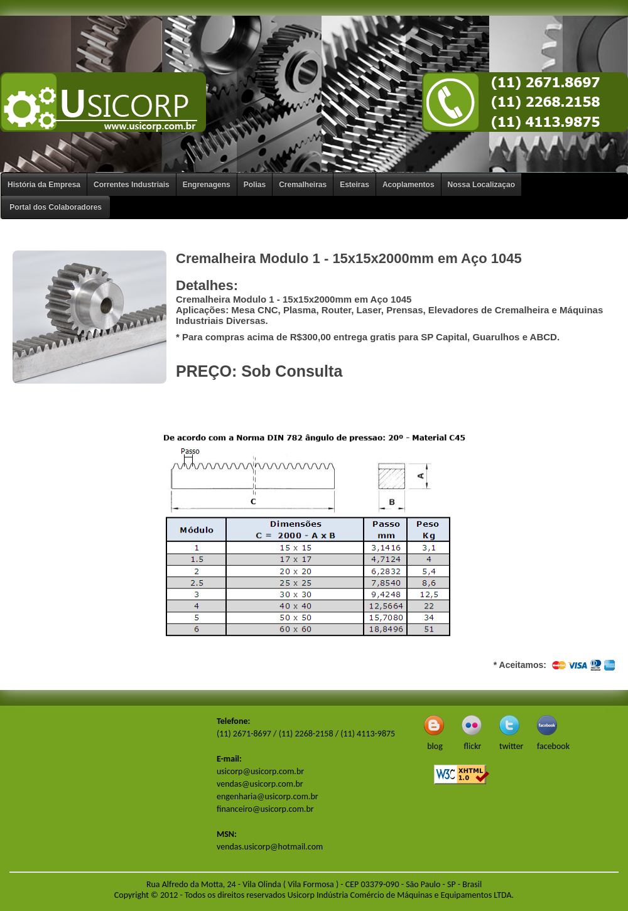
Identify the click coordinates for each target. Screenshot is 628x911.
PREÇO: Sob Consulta (259, 371)
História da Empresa (44, 184)
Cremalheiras (303, 184)
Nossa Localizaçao (481, 184)
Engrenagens (206, 184)
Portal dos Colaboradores (56, 207)
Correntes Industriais (132, 184)
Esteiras (354, 184)
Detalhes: (207, 285)
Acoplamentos (408, 184)
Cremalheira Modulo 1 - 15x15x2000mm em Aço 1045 (349, 258)
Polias (255, 184)
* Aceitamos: (556, 665)
